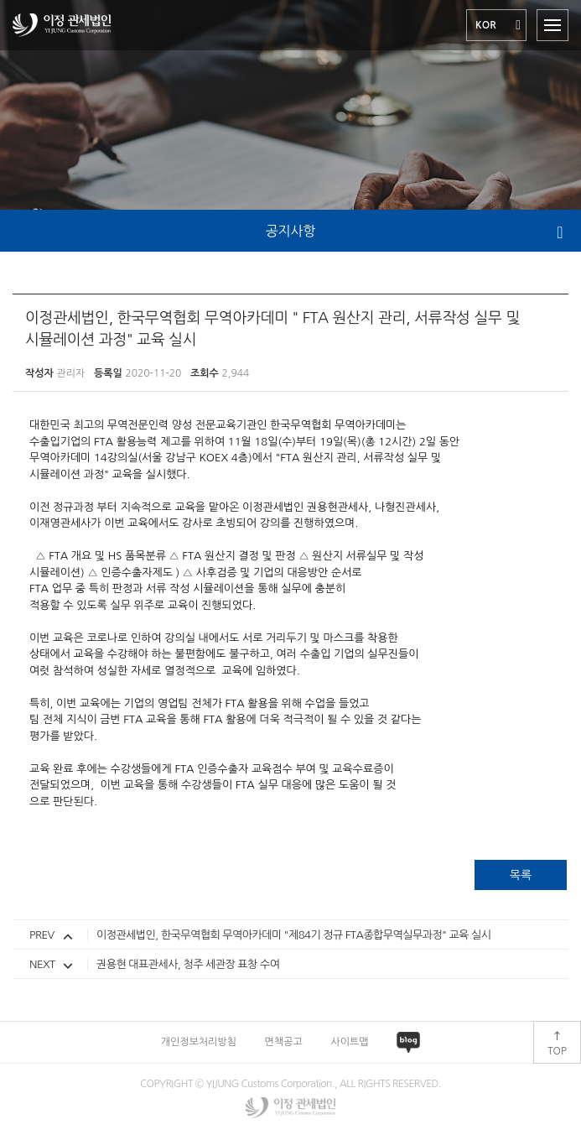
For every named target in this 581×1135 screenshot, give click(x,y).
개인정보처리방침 (198, 1042)
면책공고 (284, 1042)
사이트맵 (349, 1042)
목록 (521, 875)
